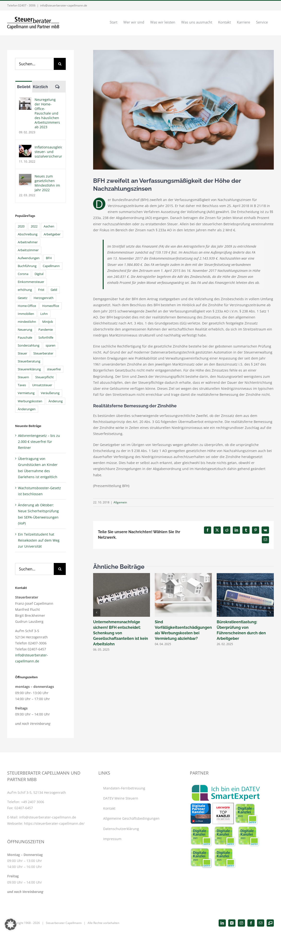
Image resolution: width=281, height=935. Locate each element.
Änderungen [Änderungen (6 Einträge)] (27, 409)
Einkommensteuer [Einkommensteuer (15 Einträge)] (31, 282)
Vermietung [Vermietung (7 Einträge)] (26, 393)
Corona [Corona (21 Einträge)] (23, 274)
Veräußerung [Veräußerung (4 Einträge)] (50, 393)
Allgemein (120, 502)
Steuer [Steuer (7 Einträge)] (22, 353)
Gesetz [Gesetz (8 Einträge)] (22, 298)
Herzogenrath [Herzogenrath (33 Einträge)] (44, 298)
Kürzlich (40, 87)
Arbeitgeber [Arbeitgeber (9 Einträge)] (52, 234)
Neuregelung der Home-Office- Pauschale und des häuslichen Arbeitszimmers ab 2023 (47, 113)
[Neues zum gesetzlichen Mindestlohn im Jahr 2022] (25, 177)
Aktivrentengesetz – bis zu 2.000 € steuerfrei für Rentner (39, 441)
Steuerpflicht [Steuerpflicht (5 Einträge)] (44, 377)
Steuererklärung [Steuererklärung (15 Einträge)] (29, 369)
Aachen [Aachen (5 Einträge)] (49, 226)
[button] (96, 612)
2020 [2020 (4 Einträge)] (21, 226)
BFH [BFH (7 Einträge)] (49, 258)
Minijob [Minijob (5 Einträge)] (47, 322)
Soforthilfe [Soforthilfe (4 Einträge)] (45, 338)
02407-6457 (23, 808)
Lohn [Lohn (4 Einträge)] (44, 314)
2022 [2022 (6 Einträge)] (34, 226)
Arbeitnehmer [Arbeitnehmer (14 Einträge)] (28, 242)
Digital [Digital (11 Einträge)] (39, 274)
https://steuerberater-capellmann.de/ (54, 823)
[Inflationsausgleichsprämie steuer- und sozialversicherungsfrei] (25, 148)
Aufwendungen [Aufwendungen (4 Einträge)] (29, 258)
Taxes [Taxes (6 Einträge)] (22, 385)
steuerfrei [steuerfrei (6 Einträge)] (54, 369)
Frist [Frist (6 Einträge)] (41, 290)
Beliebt (23, 87)
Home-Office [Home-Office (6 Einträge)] (27, 306)
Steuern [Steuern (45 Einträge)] (23, 377)
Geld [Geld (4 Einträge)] (54, 290)
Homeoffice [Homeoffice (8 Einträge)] (50, 306)
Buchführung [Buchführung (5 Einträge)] (27, 266)
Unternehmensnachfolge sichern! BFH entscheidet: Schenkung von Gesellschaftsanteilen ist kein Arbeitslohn (120, 633)
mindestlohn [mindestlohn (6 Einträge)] (27, 322)
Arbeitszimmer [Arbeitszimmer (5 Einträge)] (28, 250)
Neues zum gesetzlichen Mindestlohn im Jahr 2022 (47, 183)
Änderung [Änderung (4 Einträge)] (55, 401)
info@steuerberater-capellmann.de (63, 5)
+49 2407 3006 (32, 802)
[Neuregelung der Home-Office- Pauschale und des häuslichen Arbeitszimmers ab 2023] (25, 100)
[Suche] (60, 64)
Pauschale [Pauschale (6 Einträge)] (25, 338)
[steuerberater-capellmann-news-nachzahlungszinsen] (183, 110)
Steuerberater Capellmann (64, 923)
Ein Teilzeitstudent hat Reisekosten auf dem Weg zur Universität (39, 540)
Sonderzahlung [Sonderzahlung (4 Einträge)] (28, 345)
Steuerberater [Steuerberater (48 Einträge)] (43, 353)
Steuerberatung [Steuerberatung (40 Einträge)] (29, 361)
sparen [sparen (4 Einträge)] (50, 345)
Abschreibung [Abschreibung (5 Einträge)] (27, 234)
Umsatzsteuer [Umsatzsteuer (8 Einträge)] (42, 385)
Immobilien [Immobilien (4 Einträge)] (26, 314)
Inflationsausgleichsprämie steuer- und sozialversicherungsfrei (48, 152)
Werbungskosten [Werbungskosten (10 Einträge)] (30, 401)
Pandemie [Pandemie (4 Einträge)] (45, 330)
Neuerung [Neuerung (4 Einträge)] (25, 330)
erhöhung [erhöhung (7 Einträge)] (25, 290)
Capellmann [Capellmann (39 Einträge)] (51, 266)
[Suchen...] (34, 64)
